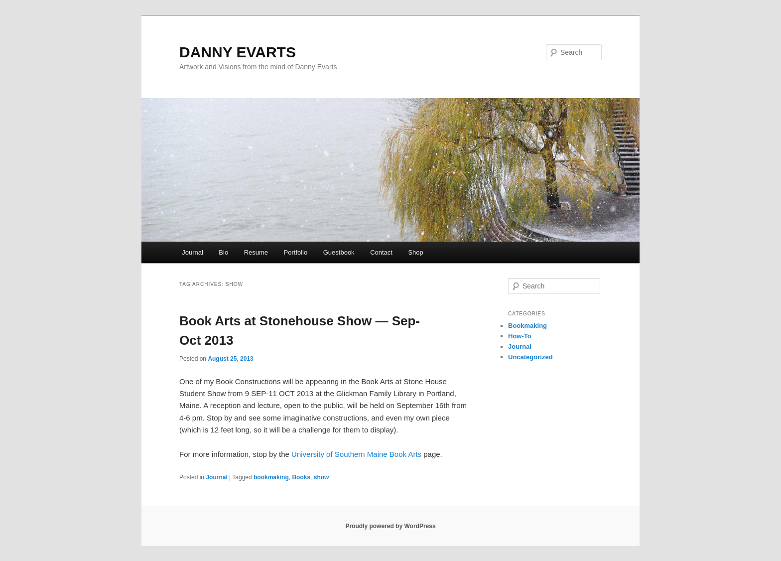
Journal (192, 252)
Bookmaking (527, 325)
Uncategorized (530, 357)
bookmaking (271, 477)
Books (301, 477)
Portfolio (296, 252)
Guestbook (339, 252)
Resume (256, 252)
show (321, 477)
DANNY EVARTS (237, 52)
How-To (519, 336)
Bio (223, 252)
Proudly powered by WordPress (390, 526)
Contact (381, 252)
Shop (415, 252)
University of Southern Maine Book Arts (356, 454)
